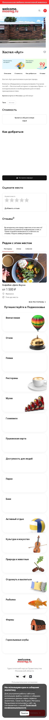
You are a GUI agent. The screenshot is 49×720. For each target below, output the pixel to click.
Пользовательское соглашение (24, 682)
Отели (9, 338)
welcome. (24, 661)
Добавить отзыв (12, 208)
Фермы (10, 619)
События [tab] (28, 249)
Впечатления (13, 317)
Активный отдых (15, 519)
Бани (8, 499)
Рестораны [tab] (8, 249)
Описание (7, 73)
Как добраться (31, 73)
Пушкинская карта (16, 438)
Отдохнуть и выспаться (19, 579)
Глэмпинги (11, 418)
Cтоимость (18, 73)
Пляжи (9, 358)
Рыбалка (11, 599)
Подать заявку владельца (21, 233)
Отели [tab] (18, 249)
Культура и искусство (18, 539)
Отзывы (42, 73)
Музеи (9, 398)
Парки (9, 478)
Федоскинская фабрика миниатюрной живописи (24, 2)
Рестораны (12, 378)
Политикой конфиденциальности (20, 706)
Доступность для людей (19, 458)
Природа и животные (17, 559)
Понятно (24, 713)
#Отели (11, 102)
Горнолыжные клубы (17, 639)
